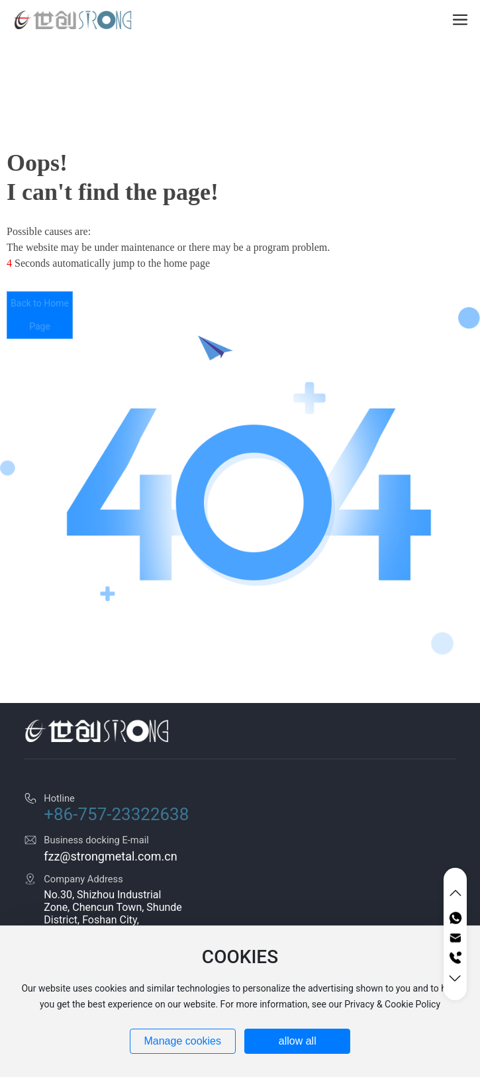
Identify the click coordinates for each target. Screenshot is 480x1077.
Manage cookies (182, 1041)
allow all (297, 1041)
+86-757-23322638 (116, 814)
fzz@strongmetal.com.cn (110, 856)
